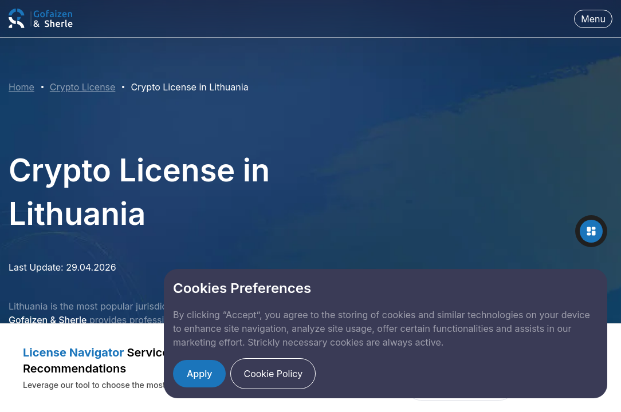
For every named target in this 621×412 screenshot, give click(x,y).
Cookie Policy (272, 373)
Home (21, 87)
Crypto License (83, 87)
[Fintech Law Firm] (41, 19)
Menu (593, 19)
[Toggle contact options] (591, 231)
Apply (199, 373)
